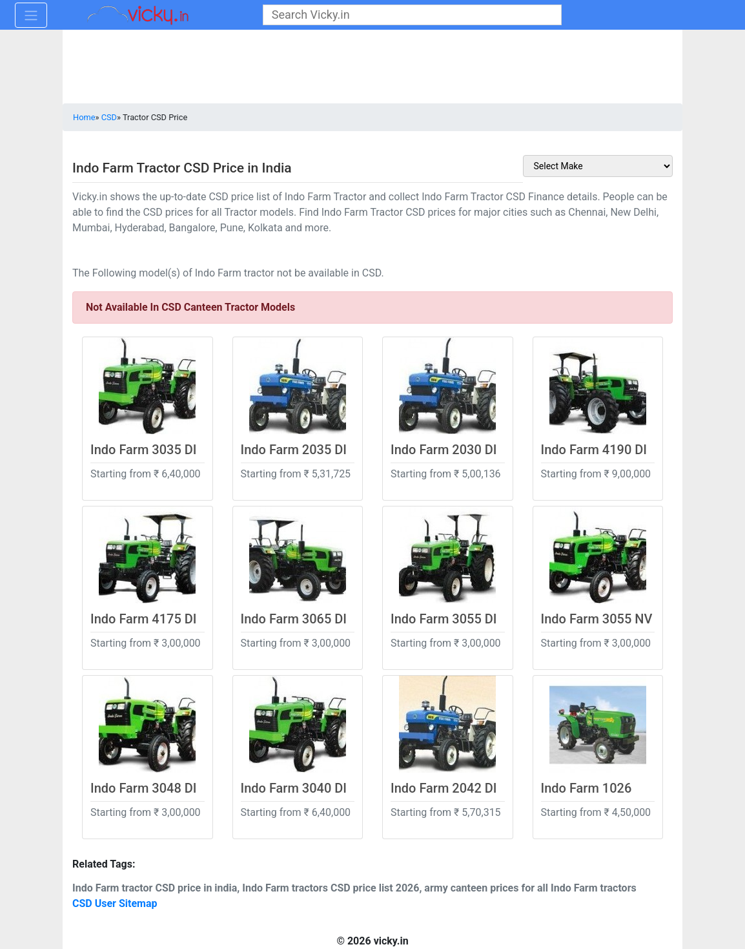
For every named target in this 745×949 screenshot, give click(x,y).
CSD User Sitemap (115, 903)
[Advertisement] (372, 68)
